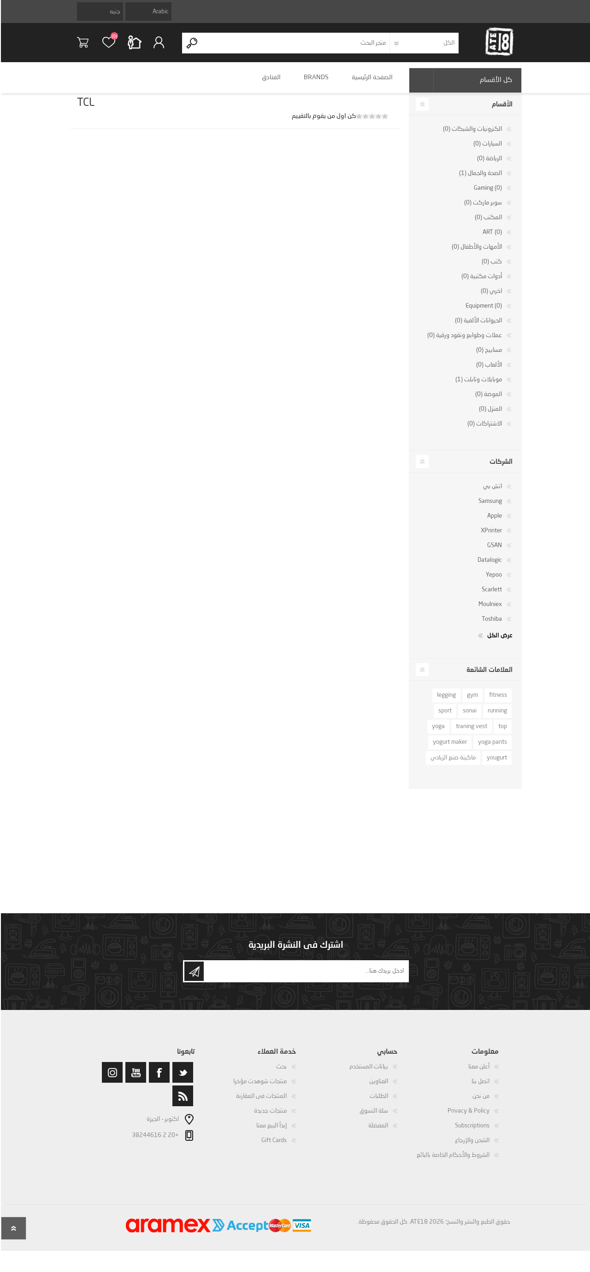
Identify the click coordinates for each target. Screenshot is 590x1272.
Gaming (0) (487, 195)
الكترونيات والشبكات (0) (471, 136)
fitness (497, 702)
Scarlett (491, 596)
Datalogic (489, 567)
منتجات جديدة (269, 1117)
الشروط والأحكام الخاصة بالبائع (452, 1162)
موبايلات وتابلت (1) (477, 386)
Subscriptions (471, 1132)
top (501, 733)
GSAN (493, 552)
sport (444, 717)
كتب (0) (491, 268)
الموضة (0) (487, 401)
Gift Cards (273, 1147)
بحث (280, 1073)
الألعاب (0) (488, 371)
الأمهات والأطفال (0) (476, 254)
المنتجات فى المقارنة (260, 1103)
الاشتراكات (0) (483, 430)
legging (445, 702)
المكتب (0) (487, 224)
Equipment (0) (483, 312)
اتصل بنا (480, 1088)
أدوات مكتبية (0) (480, 283)
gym (471, 702)
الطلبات (378, 1103)
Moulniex (489, 611)
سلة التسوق (89, 45)
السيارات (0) (486, 150)
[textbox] (295, 46)
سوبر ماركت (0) (482, 209)
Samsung (489, 508)
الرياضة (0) (488, 165)
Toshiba (491, 626)
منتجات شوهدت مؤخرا (259, 1088)
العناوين (377, 1088)
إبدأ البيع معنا (270, 1132)
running (496, 717)
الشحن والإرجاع (471, 1147)
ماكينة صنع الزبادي (452, 764)
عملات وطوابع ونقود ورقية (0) (463, 342)
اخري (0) (490, 298)
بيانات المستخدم (367, 1073)
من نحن (480, 1103)
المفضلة (377, 1132)
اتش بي (491, 493)
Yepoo (493, 581)
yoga (437, 733)
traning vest (470, 733)
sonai (469, 717)
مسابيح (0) (488, 357)
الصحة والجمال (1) (479, 180)
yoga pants (491, 749)
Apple (493, 522)
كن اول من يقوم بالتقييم (323, 122)
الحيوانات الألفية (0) (477, 327)
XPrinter (490, 537)
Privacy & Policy (468, 1117)
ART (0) (491, 239)
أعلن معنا (478, 1073)
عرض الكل (499, 641)
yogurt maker (449, 749)
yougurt (496, 764)
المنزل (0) (489, 416)
